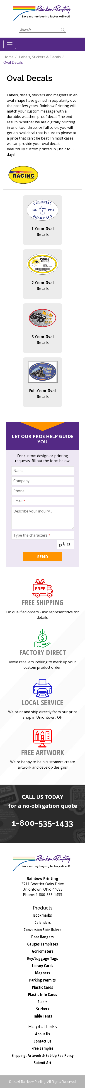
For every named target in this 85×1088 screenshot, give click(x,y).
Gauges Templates (42, 944)
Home (8, 56)
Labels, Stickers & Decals (40, 56)
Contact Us (42, 1041)
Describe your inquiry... (32, 511)
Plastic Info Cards (42, 994)
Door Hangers (42, 936)
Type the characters (31, 535)
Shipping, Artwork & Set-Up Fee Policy (43, 1055)
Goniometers (42, 951)
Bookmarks (42, 915)
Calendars (42, 922)
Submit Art (42, 1062)
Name (18, 470)
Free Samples (42, 1048)
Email (19, 501)
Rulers (42, 1001)
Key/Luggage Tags (42, 958)
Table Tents (42, 1016)
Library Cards (42, 965)
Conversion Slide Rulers (42, 929)
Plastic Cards (42, 987)
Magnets (42, 972)
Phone (18, 490)
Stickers (42, 1008)
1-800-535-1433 (42, 823)
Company (21, 480)
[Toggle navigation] (9, 44)
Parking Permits (42, 980)
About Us (42, 1033)
